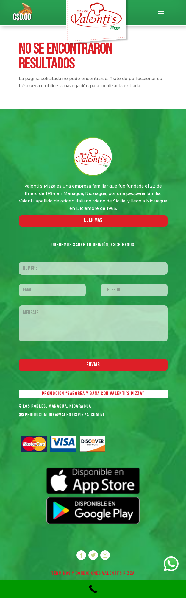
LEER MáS (93, 221)
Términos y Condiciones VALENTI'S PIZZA (93, 573)
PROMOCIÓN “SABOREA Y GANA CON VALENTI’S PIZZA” (93, 393)
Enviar (93, 365)
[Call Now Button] (93, 589)
